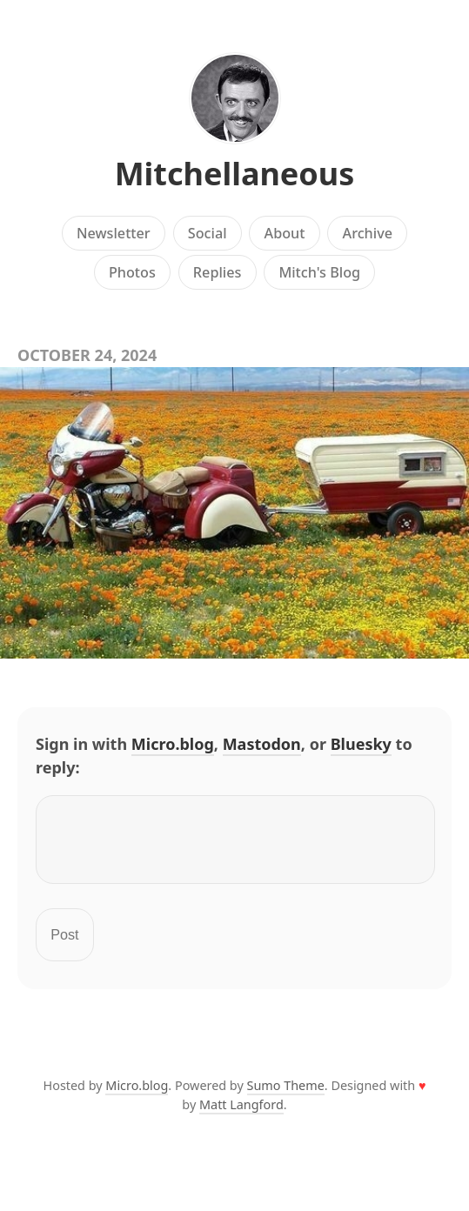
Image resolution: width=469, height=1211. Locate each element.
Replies (217, 272)
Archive (367, 233)
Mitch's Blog (319, 272)
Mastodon (262, 743)
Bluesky (361, 743)
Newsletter (114, 233)
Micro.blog (172, 743)
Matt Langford (241, 1115)
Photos (132, 272)
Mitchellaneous (235, 173)
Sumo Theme (286, 1095)
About (285, 233)
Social (207, 233)
